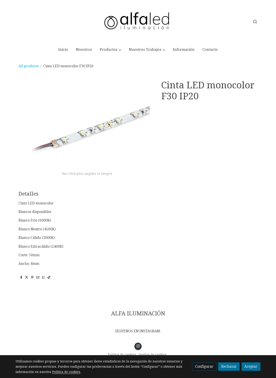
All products (28, 66)
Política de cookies (122, 354)
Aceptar (250, 366)
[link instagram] (138, 345)
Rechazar (229, 366)
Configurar (204, 366)
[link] (138, 21)
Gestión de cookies (152, 354)
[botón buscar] (255, 21)
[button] (110, 49)
